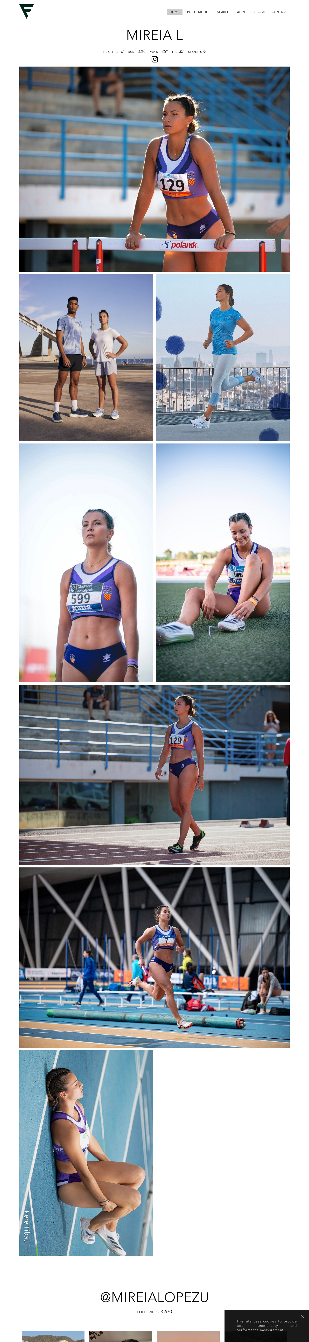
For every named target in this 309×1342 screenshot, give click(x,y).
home (174, 12)
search (223, 12)
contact (279, 12)
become (259, 12)
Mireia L (154, 35)
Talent (241, 12)
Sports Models (198, 12)
